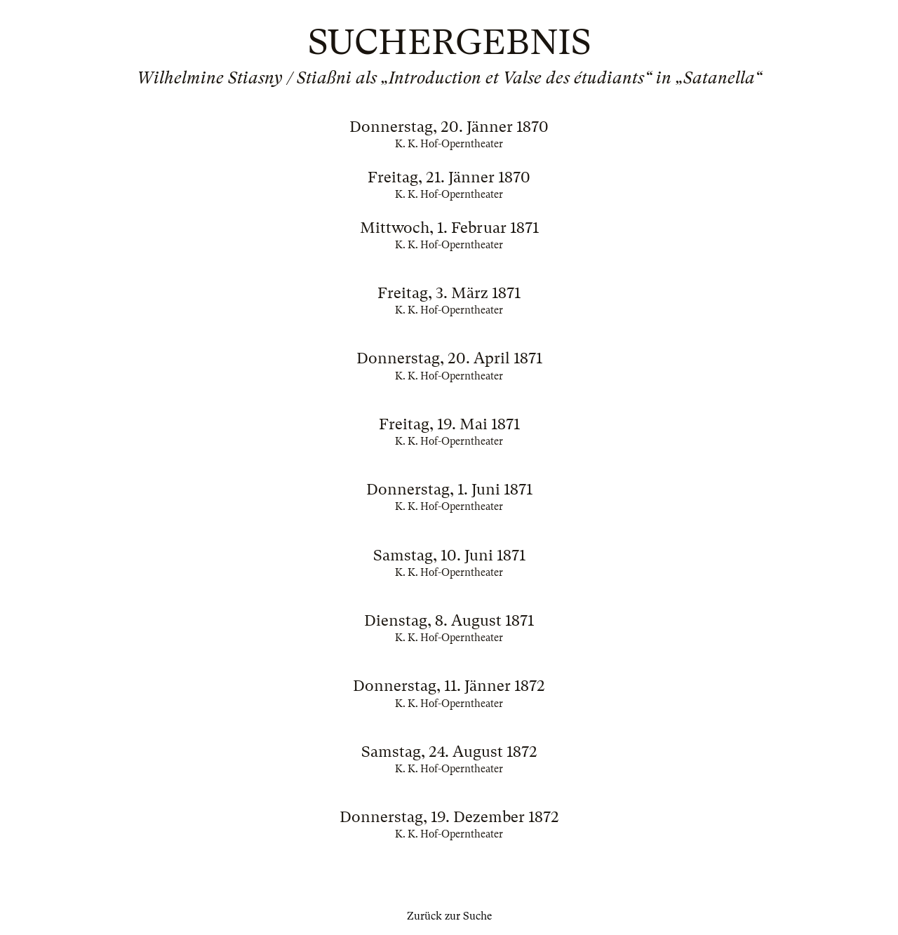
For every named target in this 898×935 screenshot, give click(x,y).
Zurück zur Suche (449, 916)
